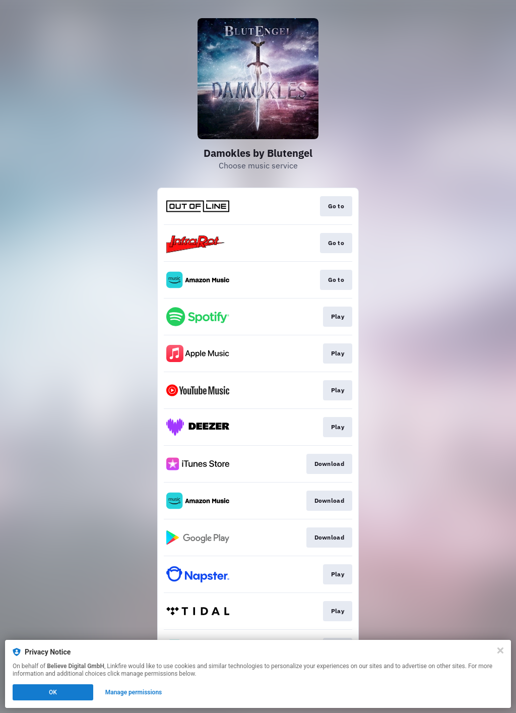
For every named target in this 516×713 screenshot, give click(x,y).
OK (53, 692)
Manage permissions (133, 692)
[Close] (500, 650)
